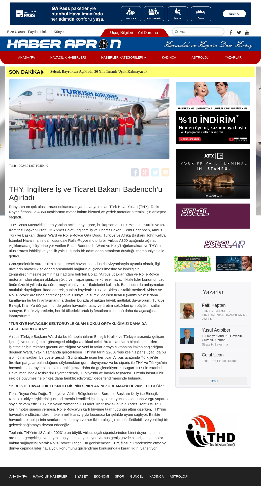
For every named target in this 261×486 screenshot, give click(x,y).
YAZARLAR (233, 57)
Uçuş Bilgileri (121, 33)
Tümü (213, 381)
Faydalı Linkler (39, 32)
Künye (59, 32)
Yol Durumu (147, 33)
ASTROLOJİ (200, 57)
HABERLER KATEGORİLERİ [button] (123, 57)
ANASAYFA (26, 57)
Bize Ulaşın (16, 32)
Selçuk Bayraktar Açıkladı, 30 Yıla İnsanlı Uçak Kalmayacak (99, 71)
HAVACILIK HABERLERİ (68, 57)
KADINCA (169, 57)
